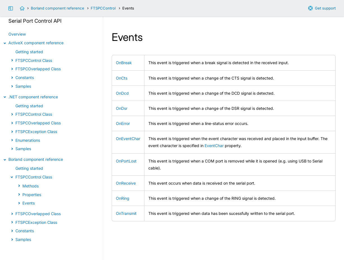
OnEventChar (128, 138)
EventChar (214, 145)
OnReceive (126, 183)
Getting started (29, 51)
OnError (123, 123)
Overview (17, 34)
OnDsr (121, 108)
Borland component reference (57, 8)
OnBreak (124, 62)
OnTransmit (126, 213)
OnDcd (122, 93)
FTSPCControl (103, 8)
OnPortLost (126, 161)
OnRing (122, 198)
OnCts (121, 78)
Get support (325, 8)
